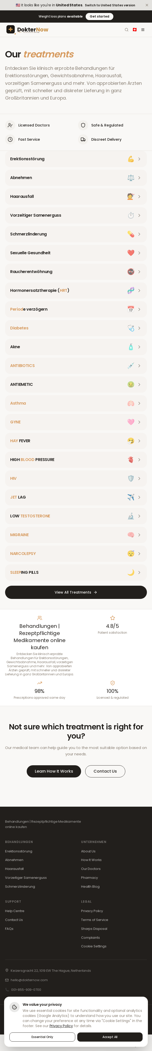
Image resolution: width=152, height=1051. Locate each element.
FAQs (9, 928)
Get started (99, 16)
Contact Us (105, 771)
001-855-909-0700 (26, 989)
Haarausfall (14, 868)
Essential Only (42, 1037)
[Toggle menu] (143, 30)
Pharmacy (89, 877)
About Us (88, 851)
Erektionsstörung (18, 851)
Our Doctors (90, 868)
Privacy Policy (92, 911)
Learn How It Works (54, 771)
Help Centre (14, 911)
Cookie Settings (94, 946)
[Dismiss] (147, 5)
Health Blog (90, 886)
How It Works (91, 859)
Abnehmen (14, 859)
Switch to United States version (110, 5)
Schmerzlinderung (20, 886)
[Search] (127, 30)
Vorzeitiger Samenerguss (26, 877)
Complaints (90, 937)
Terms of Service (94, 919)
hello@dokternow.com (29, 980)
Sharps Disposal (94, 928)
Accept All (110, 1037)
